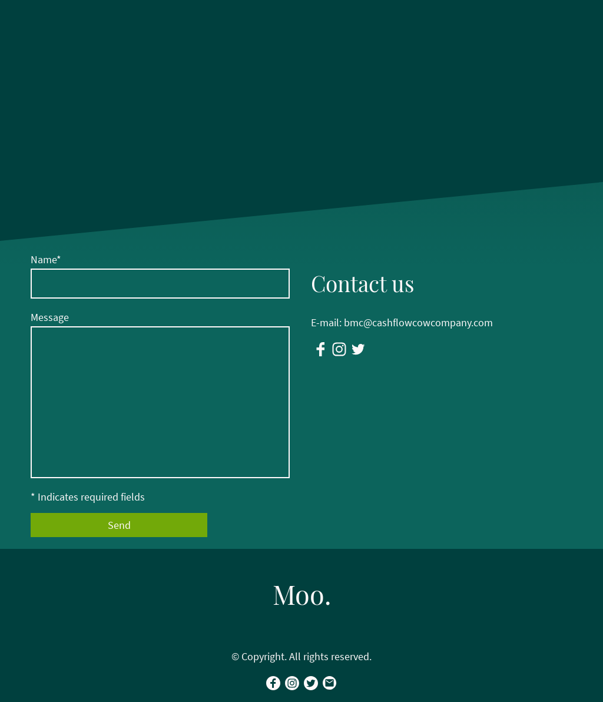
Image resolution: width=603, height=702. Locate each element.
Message (50, 317)
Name (46, 259)
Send (119, 525)
